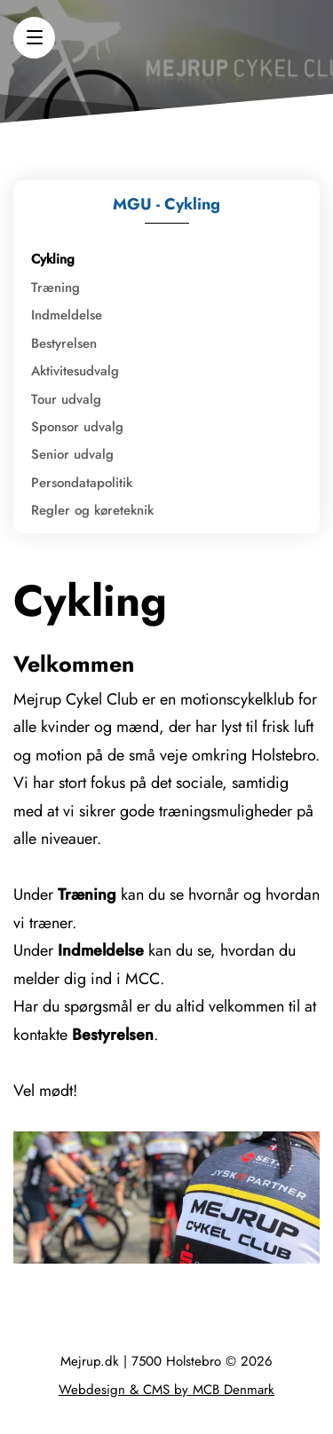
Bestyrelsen (64, 343)
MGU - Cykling (166, 204)
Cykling (53, 259)
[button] (34, 38)
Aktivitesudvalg (75, 371)
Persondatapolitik (81, 482)
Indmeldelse (66, 315)
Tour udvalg (66, 399)
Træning (55, 287)
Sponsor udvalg (77, 427)
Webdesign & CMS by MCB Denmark (166, 1389)
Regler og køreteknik (92, 510)
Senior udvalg (72, 454)
